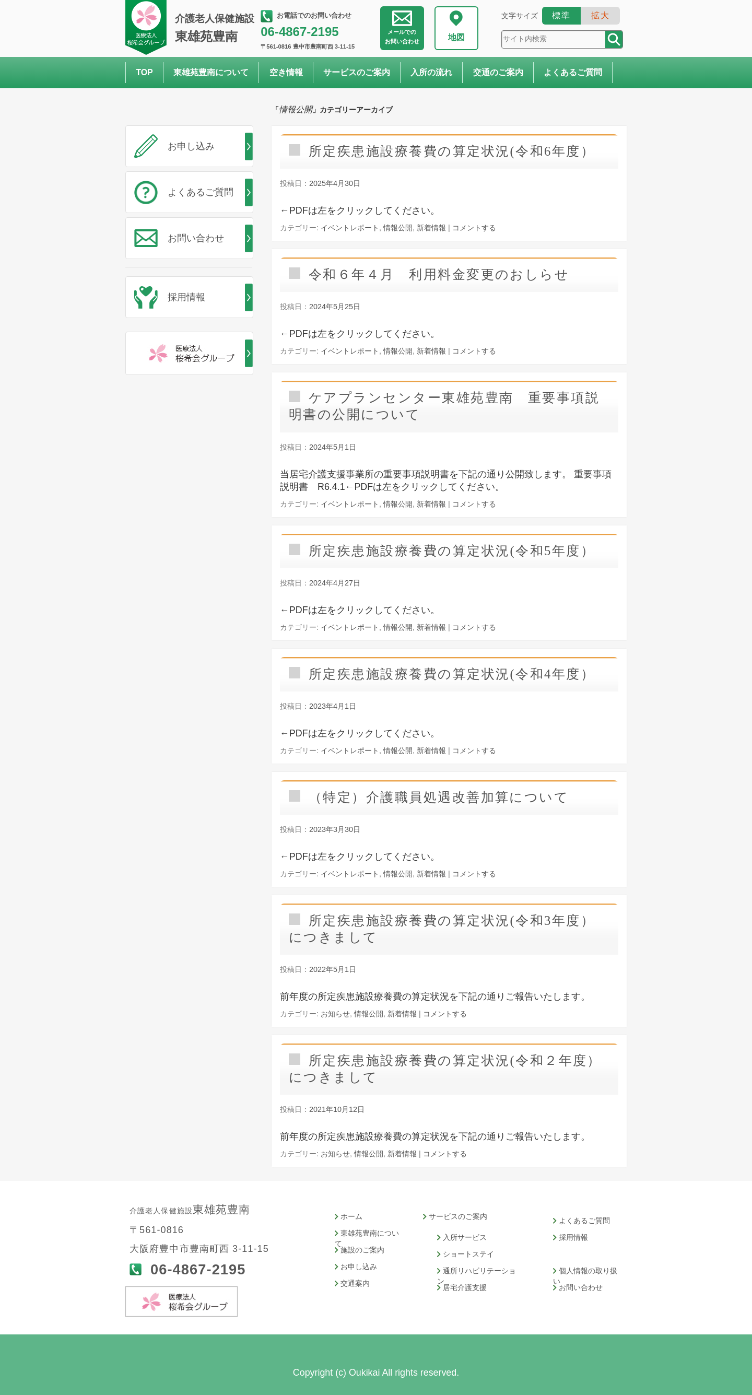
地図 (456, 37)
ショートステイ (468, 1254)
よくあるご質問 (573, 72)
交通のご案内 (498, 72)
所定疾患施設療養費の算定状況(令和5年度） (452, 551)
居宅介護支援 (465, 1288)
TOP (144, 72)
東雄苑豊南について (211, 72)
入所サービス (465, 1237)
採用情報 (186, 297)
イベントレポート (350, 228)
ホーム (351, 1217)
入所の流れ (431, 72)
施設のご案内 (362, 1250)
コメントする (474, 228)
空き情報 (286, 72)
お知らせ (335, 1014)
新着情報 (431, 228)
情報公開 (398, 228)
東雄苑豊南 (216, 28)
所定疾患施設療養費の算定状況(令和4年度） (452, 674)
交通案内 (355, 1283)
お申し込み (191, 146)
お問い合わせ (402, 36)
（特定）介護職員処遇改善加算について (439, 797)
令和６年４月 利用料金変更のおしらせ (439, 274)
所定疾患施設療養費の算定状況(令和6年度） (452, 151)
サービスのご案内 (356, 72)
